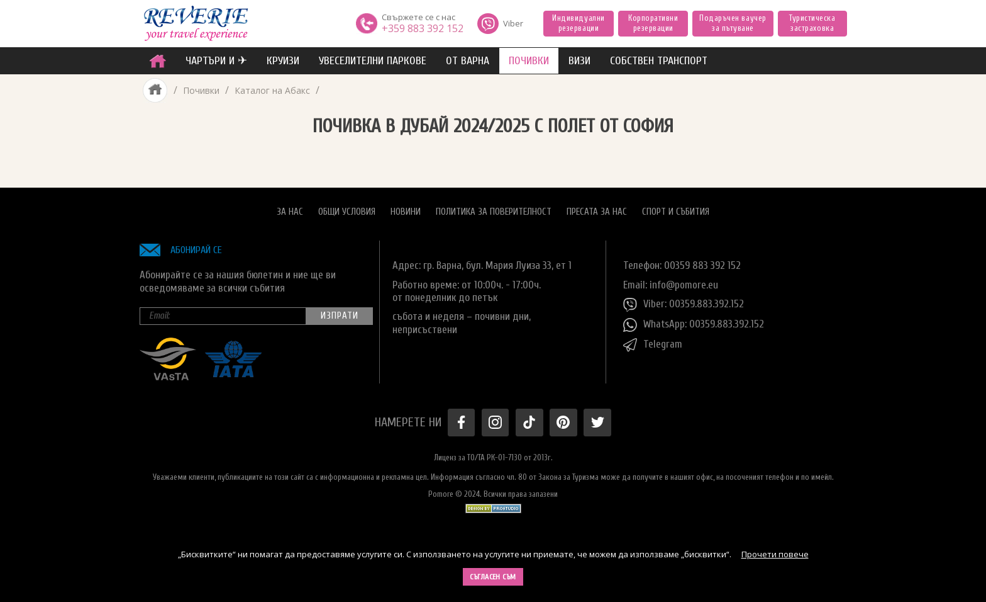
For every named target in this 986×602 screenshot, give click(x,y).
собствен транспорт (658, 60)
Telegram (652, 344)
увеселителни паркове (372, 60)
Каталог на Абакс (272, 90)
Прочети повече (775, 554)
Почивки (201, 90)
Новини (406, 211)
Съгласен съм (493, 576)
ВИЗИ (579, 60)
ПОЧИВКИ (529, 60)
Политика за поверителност (493, 211)
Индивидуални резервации (578, 23)
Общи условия (346, 211)
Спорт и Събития (675, 211)
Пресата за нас (597, 211)
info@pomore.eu (684, 284)
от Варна (467, 60)
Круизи (283, 60)
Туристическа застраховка (812, 23)
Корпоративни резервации (653, 23)
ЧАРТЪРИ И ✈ (216, 60)
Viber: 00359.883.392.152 (683, 304)
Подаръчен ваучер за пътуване (732, 23)
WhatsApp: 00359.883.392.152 (694, 324)
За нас (290, 211)
